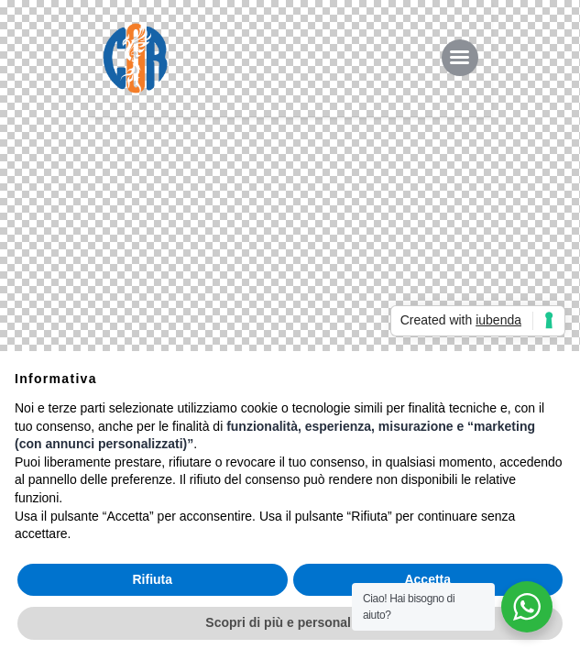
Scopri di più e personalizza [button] (289, 622)
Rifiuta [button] (152, 579)
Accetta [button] (427, 579)
